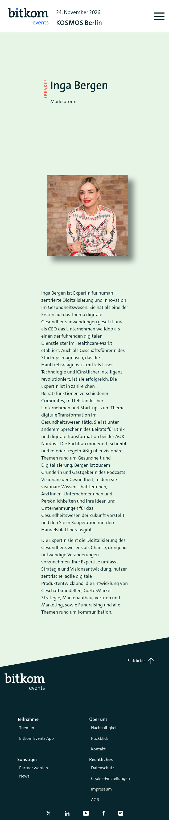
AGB (95, 799)
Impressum (101, 789)
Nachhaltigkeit (104, 727)
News (24, 776)
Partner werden (33, 768)
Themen (26, 727)
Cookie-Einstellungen (110, 778)
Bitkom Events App (36, 738)
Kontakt (98, 749)
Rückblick (99, 738)
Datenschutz (102, 768)
